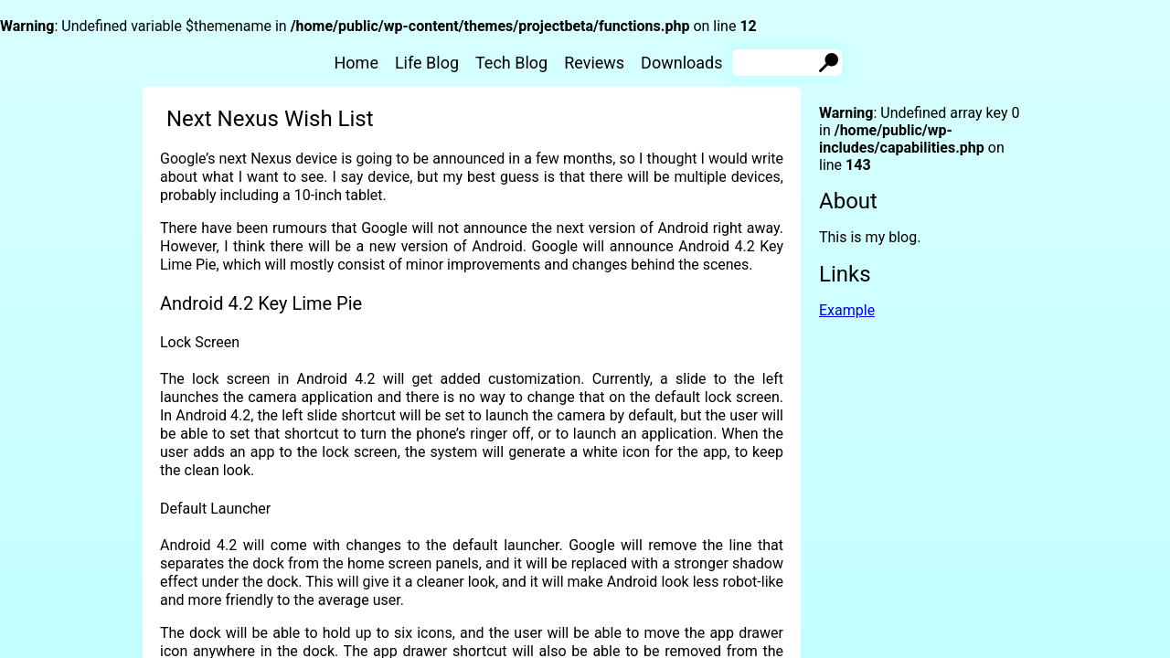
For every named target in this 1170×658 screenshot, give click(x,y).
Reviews (594, 62)
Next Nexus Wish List (270, 119)
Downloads (681, 62)
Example (847, 310)
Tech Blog (511, 62)
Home (356, 62)
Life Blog (427, 62)
